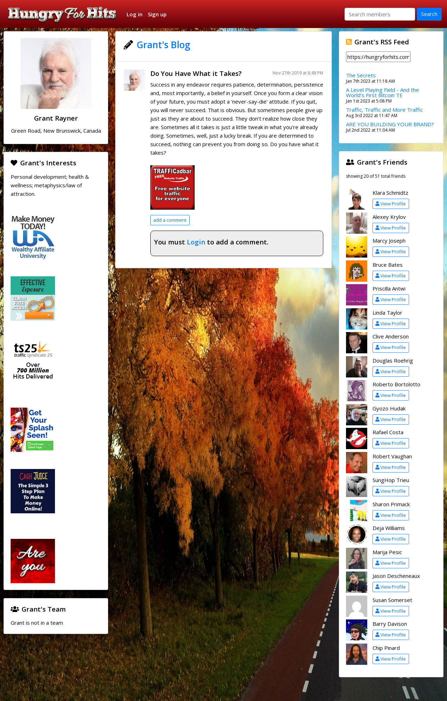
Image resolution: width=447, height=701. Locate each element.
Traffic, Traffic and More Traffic (384, 109)
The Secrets (361, 75)
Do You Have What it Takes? (196, 73)
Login (196, 241)
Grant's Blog (163, 44)
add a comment (169, 220)
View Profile (390, 203)
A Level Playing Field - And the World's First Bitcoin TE (382, 92)
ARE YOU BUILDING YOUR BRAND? (390, 124)
